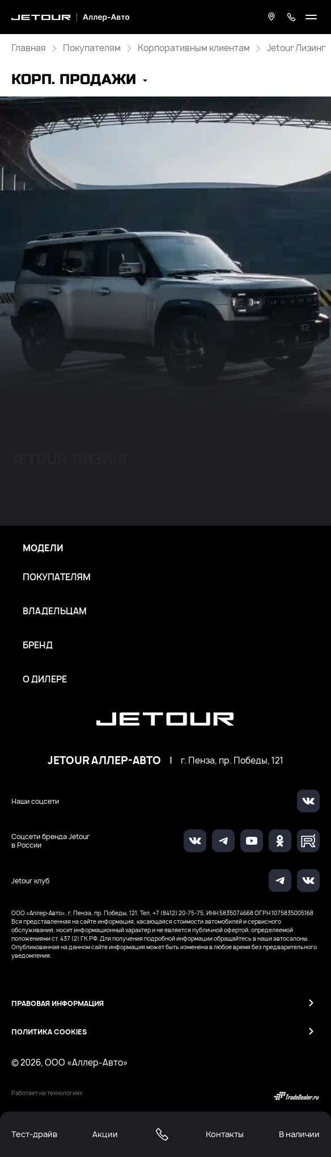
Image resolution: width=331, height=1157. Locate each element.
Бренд (38, 645)
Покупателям (57, 577)
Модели (43, 548)
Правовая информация (57, 1003)
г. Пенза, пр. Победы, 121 (232, 760)
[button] (79, 81)
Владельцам (55, 611)
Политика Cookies (49, 1032)
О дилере (45, 679)
